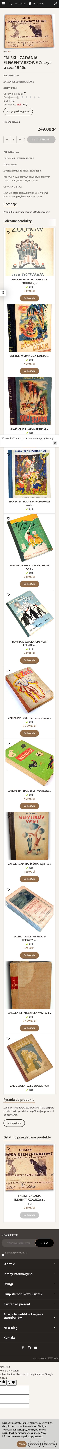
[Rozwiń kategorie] (3, 4)
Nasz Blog (29, 1328)
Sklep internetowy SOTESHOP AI (46, 1358)
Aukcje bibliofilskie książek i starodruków (29, 1316)
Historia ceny (11, 122)
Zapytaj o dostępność (18, 111)
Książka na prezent (29, 1304)
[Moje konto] (56, 4)
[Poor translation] (11, 1383)
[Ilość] (13, 139)
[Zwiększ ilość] (6, 139)
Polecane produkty (17, 221)
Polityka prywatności (16, 1253)
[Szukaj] (10, 4)
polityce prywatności (33, 1436)
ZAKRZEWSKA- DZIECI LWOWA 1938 (29, 1086)
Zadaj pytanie (14, 1123)
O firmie (29, 1264)
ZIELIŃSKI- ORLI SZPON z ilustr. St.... (29, 429)
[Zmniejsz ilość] (19, 139)
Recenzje (10, 204)
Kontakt (9, 1337)
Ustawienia (49, 1444)
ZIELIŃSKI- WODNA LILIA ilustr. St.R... (29, 356)
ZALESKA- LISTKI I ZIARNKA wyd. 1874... (29, 1013)
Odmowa (34, 1444)
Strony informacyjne (29, 1274)
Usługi (29, 1284)
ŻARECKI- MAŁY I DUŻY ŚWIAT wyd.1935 (29, 864)
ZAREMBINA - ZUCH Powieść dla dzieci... (29, 718)
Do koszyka (29, 298)
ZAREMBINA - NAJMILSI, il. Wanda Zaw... (29, 791)
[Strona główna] (29, 4)
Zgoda (22, 1444)
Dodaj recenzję (42, 212)
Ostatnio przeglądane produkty (27, 1137)
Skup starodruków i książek (29, 1294)
